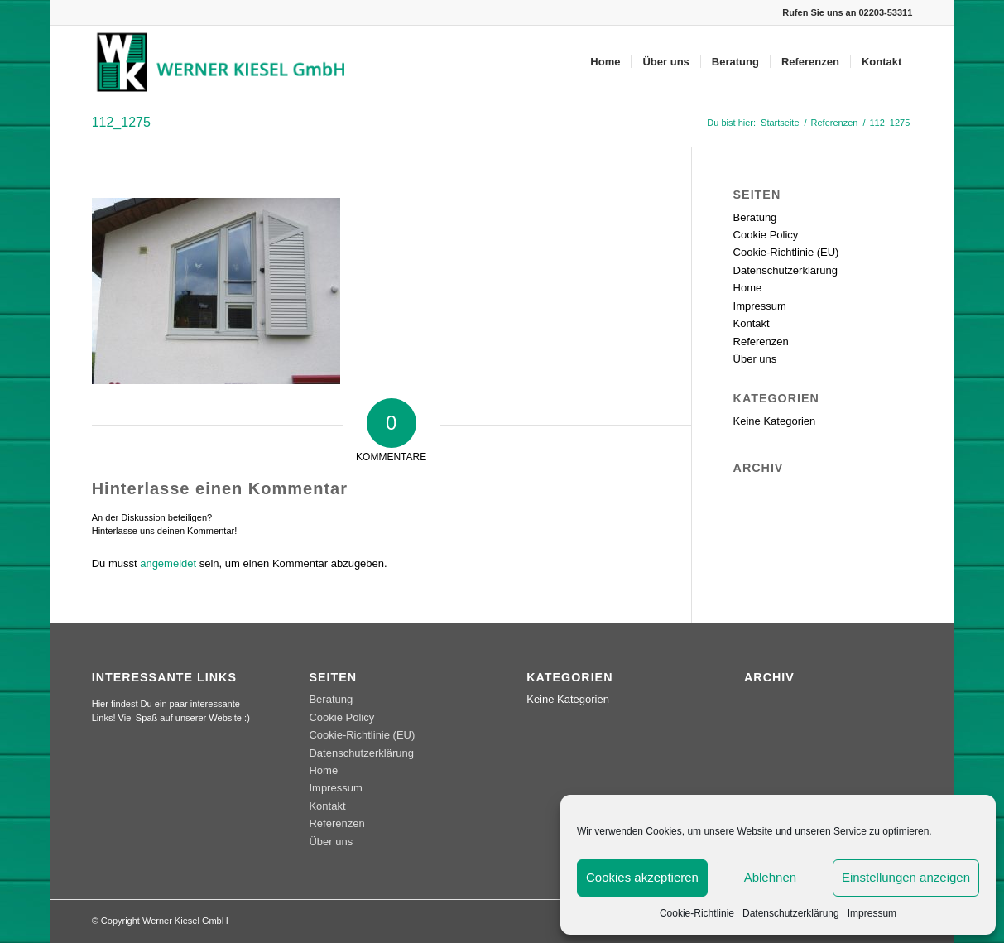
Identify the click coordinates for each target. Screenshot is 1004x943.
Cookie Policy (766, 235)
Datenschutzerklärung (790, 913)
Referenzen (761, 341)
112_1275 (121, 122)
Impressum (872, 913)
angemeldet (168, 563)
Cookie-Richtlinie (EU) (786, 252)
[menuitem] (605, 62)
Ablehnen (770, 877)
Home (747, 287)
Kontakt (751, 323)
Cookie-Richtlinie (697, 913)
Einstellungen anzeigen (906, 877)
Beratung (755, 217)
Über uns (755, 359)
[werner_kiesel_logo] (225, 62)
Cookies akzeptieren (642, 877)
